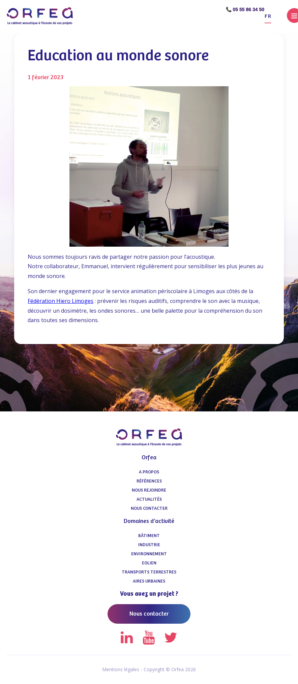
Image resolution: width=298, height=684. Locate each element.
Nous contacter (149, 508)
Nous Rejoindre (149, 490)
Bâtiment (149, 535)
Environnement (149, 554)
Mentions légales (120, 669)
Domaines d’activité (149, 521)
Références (149, 481)
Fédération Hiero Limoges (60, 301)
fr (268, 16)
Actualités (149, 499)
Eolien (149, 563)
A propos (149, 472)
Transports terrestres (149, 572)
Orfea (149, 457)
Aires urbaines (149, 581)
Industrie (149, 545)
